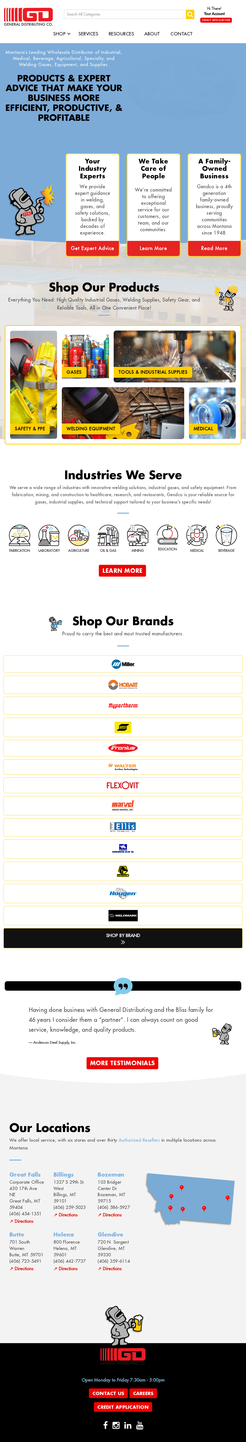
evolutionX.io (127, 1438)
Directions (24, 1221)
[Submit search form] (190, 14)
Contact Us (108, 1393)
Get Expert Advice (92, 248)
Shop (59, 34)
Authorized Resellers (139, 1140)
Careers (143, 1393)
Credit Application (216, 20)
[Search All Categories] (125, 14)
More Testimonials (122, 1063)
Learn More (153, 248)
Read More (214, 248)
